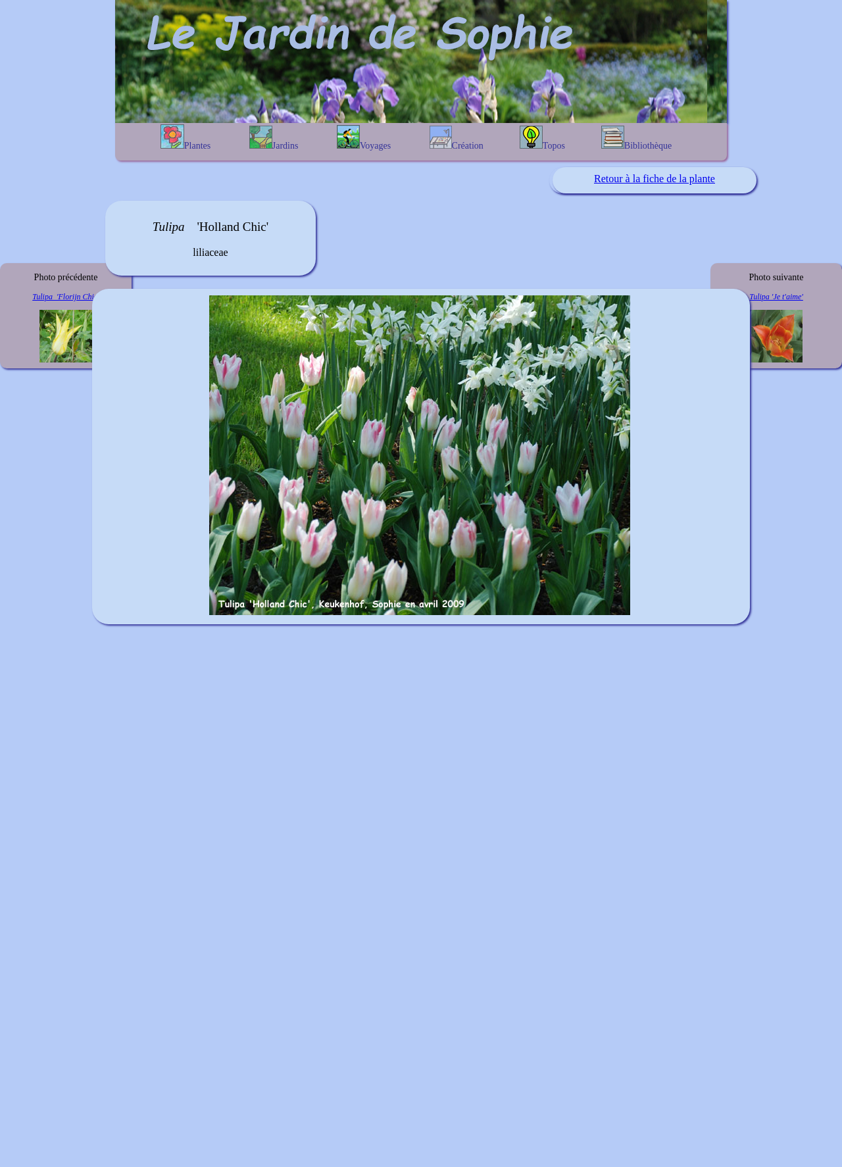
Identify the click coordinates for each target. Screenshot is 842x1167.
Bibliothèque (636, 138)
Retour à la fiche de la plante (654, 178)
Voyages (364, 138)
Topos (542, 138)
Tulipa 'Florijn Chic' (65, 296)
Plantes (185, 137)
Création (456, 138)
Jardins (274, 138)
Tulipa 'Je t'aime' (776, 296)
